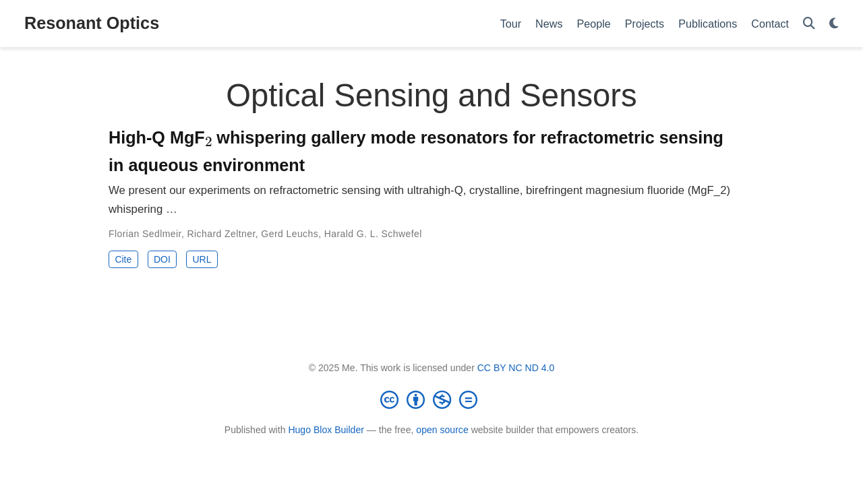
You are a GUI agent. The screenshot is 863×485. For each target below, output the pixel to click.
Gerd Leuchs (289, 233)
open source (442, 429)
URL (201, 259)
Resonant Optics (91, 22)
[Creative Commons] (431, 399)
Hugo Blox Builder (326, 429)
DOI (162, 259)
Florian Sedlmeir (145, 233)
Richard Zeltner (221, 233)
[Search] (809, 24)
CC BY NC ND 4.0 (516, 367)
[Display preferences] (834, 24)
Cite (123, 259)
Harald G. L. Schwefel (373, 233)
